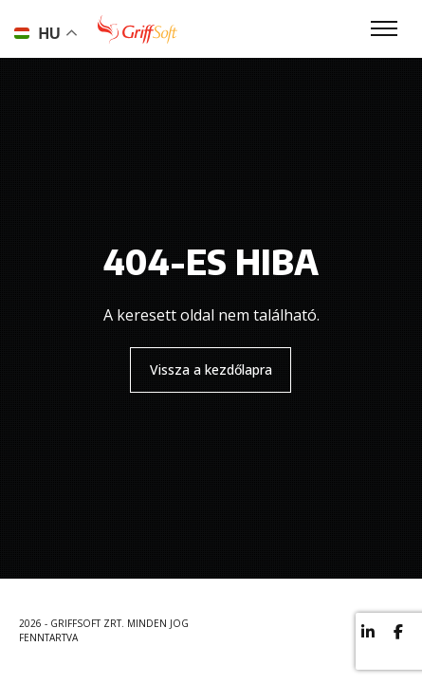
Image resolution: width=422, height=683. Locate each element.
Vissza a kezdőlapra (211, 369)
